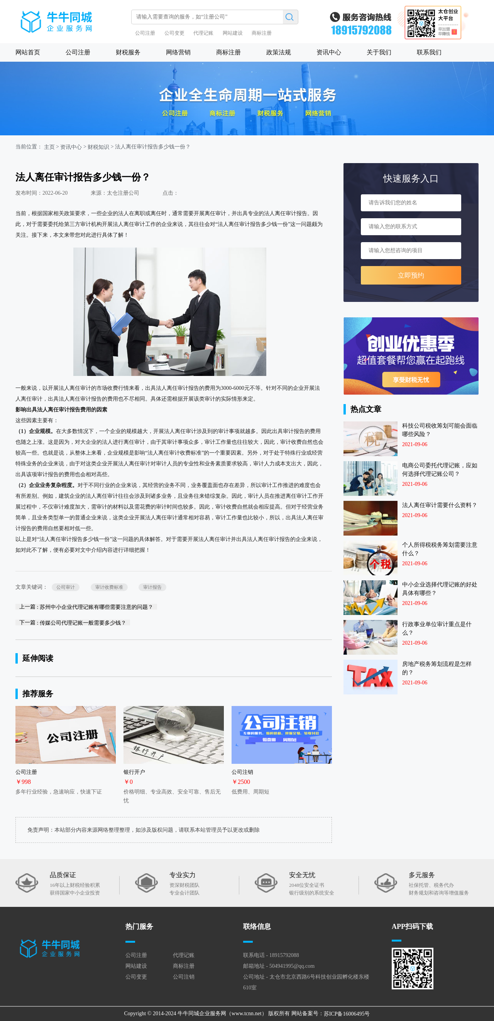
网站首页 (27, 52)
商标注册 (262, 33)
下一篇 (72, 622)
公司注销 (184, 977)
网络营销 (178, 52)
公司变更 (174, 33)
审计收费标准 (109, 587)
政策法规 (278, 52)
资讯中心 (328, 52)
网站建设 (233, 33)
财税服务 (128, 52)
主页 (49, 147)
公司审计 (65, 587)
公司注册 (145, 33)
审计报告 (152, 587)
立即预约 (411, 275)
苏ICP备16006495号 (347, 1014)
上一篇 (86, 607)
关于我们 (379, 52)
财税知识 (98, 147)
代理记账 (203, 33)
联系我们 (429, 52)
